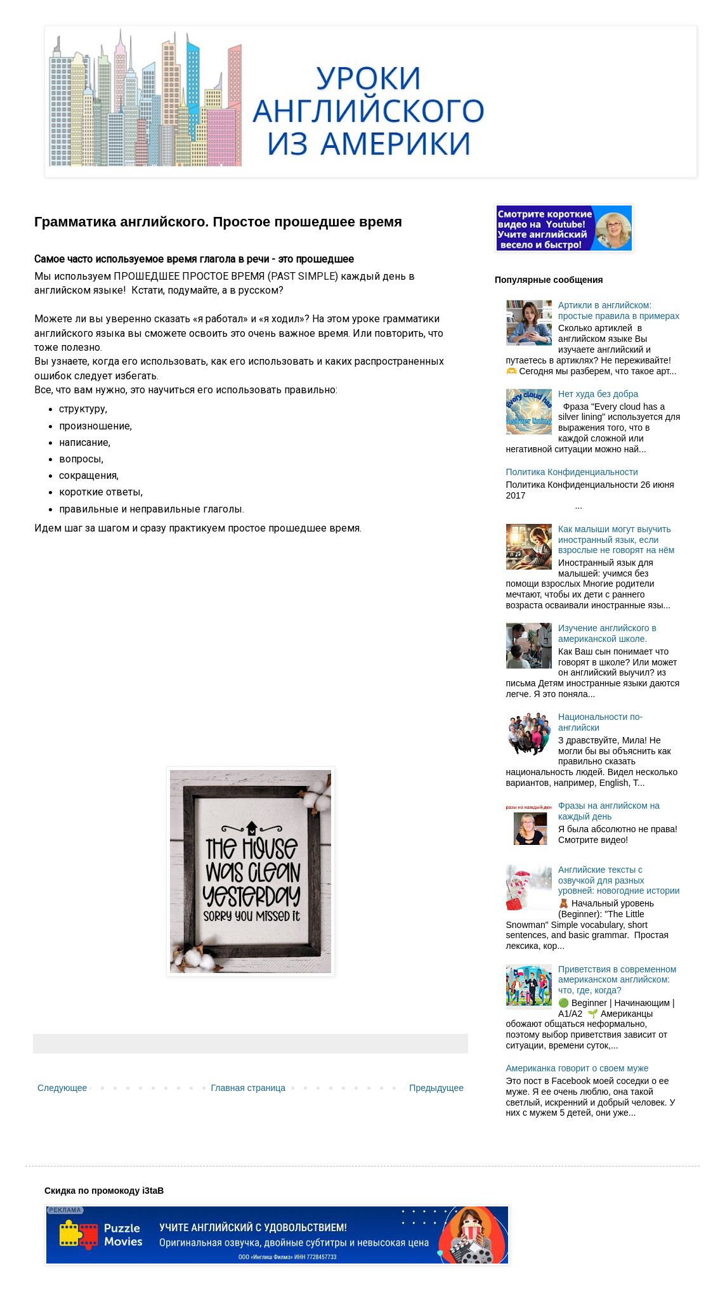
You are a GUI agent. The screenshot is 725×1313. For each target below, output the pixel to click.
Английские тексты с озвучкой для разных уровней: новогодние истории (619, 880)
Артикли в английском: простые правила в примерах (618, 310)
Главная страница (248, 1088)
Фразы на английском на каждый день (609, 810)
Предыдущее (436, 1088)
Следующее (62, 1088)
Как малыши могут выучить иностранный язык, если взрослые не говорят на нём (616, 540)
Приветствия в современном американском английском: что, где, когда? (617, 980)
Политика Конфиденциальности (572, 472)
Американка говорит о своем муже (577, 1068)
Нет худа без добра (598, 394)
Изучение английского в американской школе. (607, 633)
